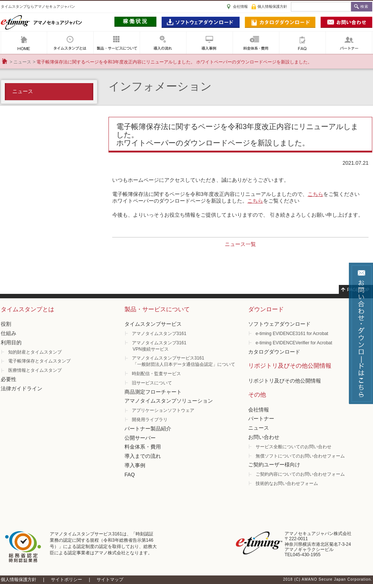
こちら (315, 194)
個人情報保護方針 (272, 6)
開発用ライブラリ (150, 419)
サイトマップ (110, 579)
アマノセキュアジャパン (24, 43)
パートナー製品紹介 (147, 429)
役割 (6, 324)
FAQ (302, 43)
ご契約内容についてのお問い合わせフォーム (300, 474)
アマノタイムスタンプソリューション (168, 401)
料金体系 (256, 43)
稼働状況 (135, 21)
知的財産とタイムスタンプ (35, 352)
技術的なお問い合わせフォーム (287, 483)
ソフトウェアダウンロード (279, 324)
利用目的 (11, 342)
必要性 (8, 379)
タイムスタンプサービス (153, 324)
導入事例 (209, 43)
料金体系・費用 (142, 447)
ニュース (22, 62)
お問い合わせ (263, 437)
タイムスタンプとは (70, 43)
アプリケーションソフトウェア (163, 410)
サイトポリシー (66, 579)
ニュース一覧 (240, 244)
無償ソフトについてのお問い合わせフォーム (300, 456)
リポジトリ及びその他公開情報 (284, 381)
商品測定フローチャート (153, 392)
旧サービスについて (152, 382)
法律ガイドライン (21, 388)
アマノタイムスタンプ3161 (159, 333)
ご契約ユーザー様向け (274, 464)
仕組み (8, 333)
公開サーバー (140, 438)
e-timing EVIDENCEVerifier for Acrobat (294, 342)
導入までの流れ (142, 456)
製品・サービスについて (117, 43)
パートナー (349, 43)
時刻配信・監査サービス (156, 373)
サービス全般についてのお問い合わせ (293, 446)
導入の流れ (163, 43)
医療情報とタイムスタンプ (35, 370)
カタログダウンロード (274, 352)
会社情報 (240, 6)
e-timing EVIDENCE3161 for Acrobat (292, 333)
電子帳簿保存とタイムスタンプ (39, 361)
